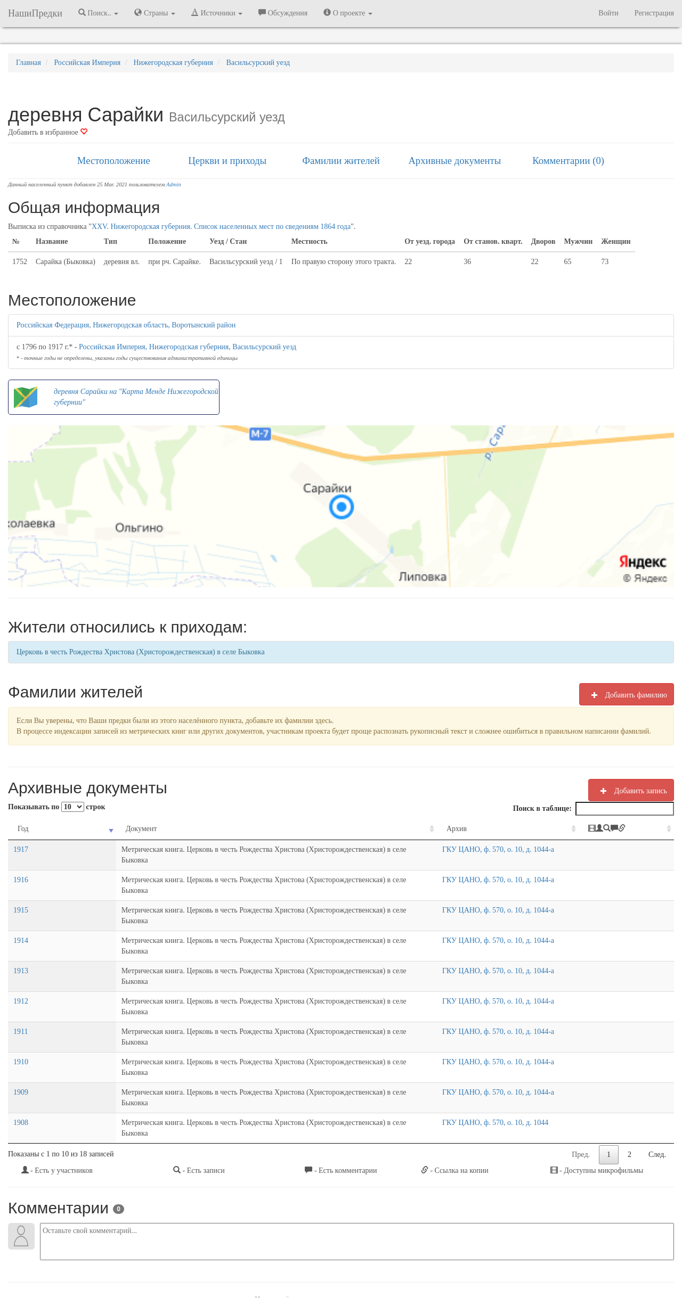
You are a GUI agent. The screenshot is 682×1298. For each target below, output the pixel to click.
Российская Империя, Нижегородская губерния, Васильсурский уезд (187, 347)
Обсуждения (282, 13)
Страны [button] (154, 13)
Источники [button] (216, 13)
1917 (20, 849)
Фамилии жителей (341, 160)
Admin (173, 184)
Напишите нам (213, 1260)
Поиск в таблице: (593, 809)
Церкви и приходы (227, 160)
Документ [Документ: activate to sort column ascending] (71, 829)
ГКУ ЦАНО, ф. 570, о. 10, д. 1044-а (511, 849)
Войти (608, 13)
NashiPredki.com (159, 1260)
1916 (20, 869)
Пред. (581, 1048)
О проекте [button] (347, 13)
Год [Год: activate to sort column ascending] (23, 829)
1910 (20, 987)
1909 (20, 1007)
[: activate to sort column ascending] (639, 829)
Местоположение (113, 160)
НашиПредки (35, 13)
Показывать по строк (56, 807)
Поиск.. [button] (98, 13)
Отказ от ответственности (321, 1260)
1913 (20, 928)
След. (657, 1048)
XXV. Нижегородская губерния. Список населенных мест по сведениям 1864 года (221, 227)
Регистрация (654, 13)
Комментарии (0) (568, 160)
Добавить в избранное (47, 132)
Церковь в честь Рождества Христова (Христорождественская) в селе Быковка (141, 652)
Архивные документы (454, 160)
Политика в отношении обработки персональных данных (457, 1260)
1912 (20, 948)
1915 (20, 889)
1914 (20, 909)
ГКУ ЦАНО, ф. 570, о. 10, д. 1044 (509, 1027)
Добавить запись (631, 790)
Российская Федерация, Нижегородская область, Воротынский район (126, 325)
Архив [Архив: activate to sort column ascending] (470, 829)
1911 (20, 968)
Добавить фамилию (626, 694)
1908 (20, 1027)
